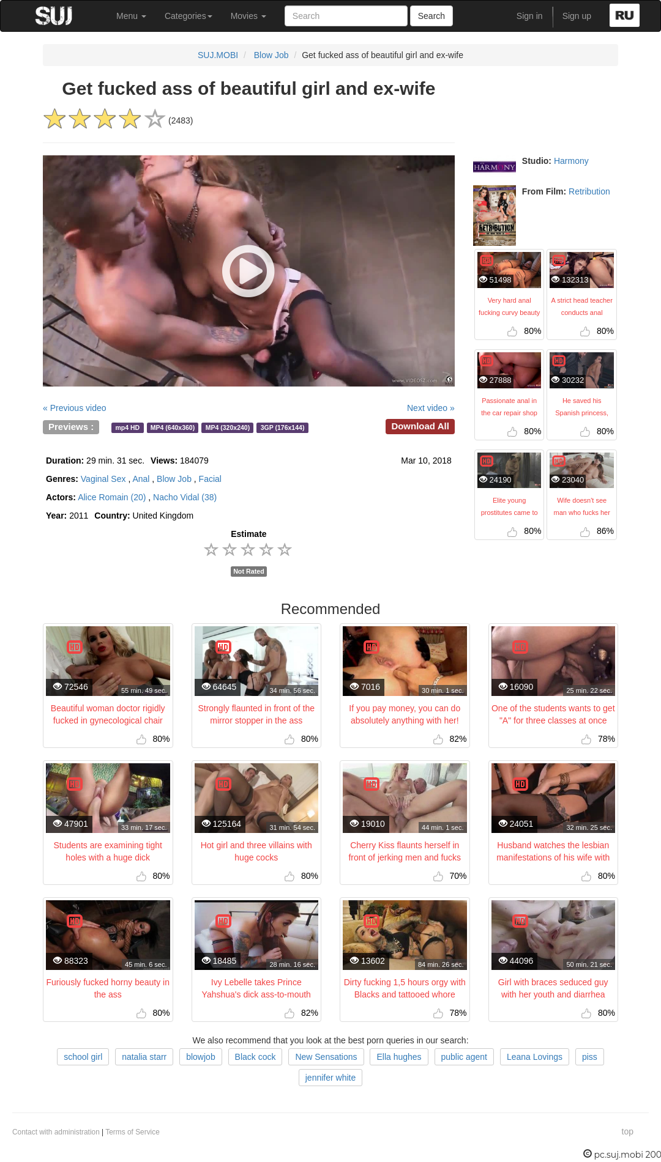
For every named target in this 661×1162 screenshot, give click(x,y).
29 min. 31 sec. (95, 460)
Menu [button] (131, 16)
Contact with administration (56, 1132)
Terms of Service (132, 1132)
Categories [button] (188, 16)
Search (431, 16)
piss (589, 1057)
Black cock (255, 1057)
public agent (464, 1057)
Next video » (431, 408)
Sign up (576, 16)
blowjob (200, 1057)
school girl (83, 1057)
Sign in (530, 16)
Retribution (589, 191)
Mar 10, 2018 (426, 460)
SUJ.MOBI (218, 55)
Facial (210, 479)
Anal (140, 479)
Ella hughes (398, 1057)
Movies (248, 16)
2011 (67, 515)
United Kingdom (143, 515)
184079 (180, 460)
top (627, 1131)
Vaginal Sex (103, 479)
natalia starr (144, 1057)
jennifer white (330, 1077)
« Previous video (74, 408)
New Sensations (326, 1057)
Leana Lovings (534, 1057)
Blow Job (271, 55)
